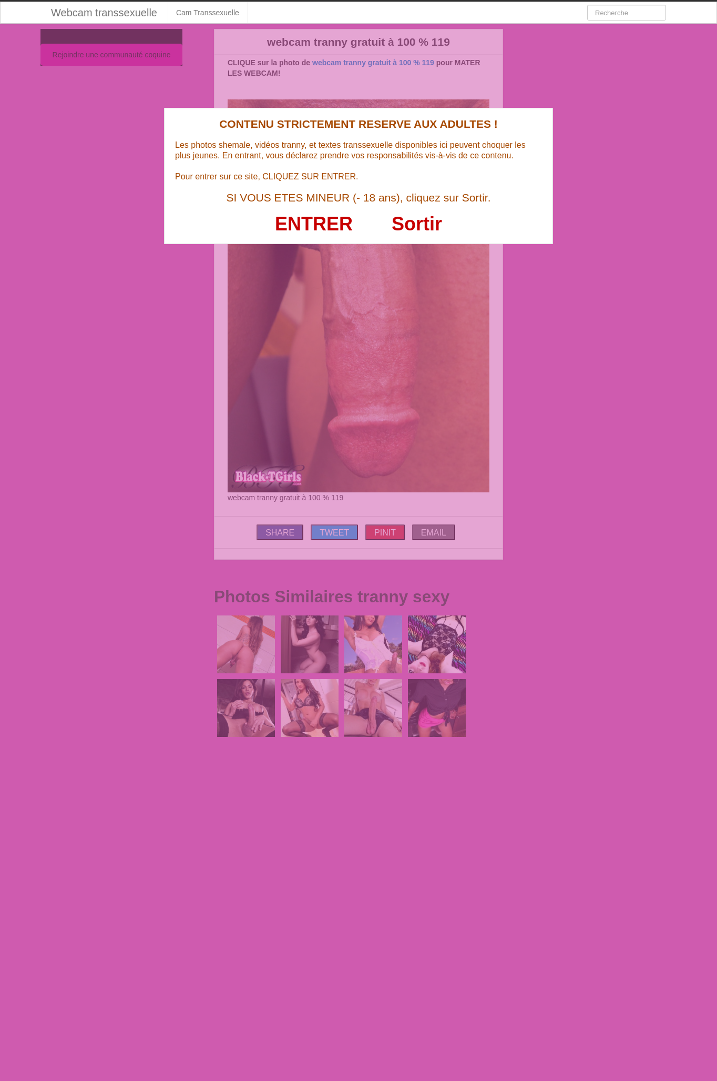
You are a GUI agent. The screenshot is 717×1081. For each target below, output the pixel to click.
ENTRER (314, 224)
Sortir (417, 224)
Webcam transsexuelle (104, 12)
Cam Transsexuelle (207, 12)
